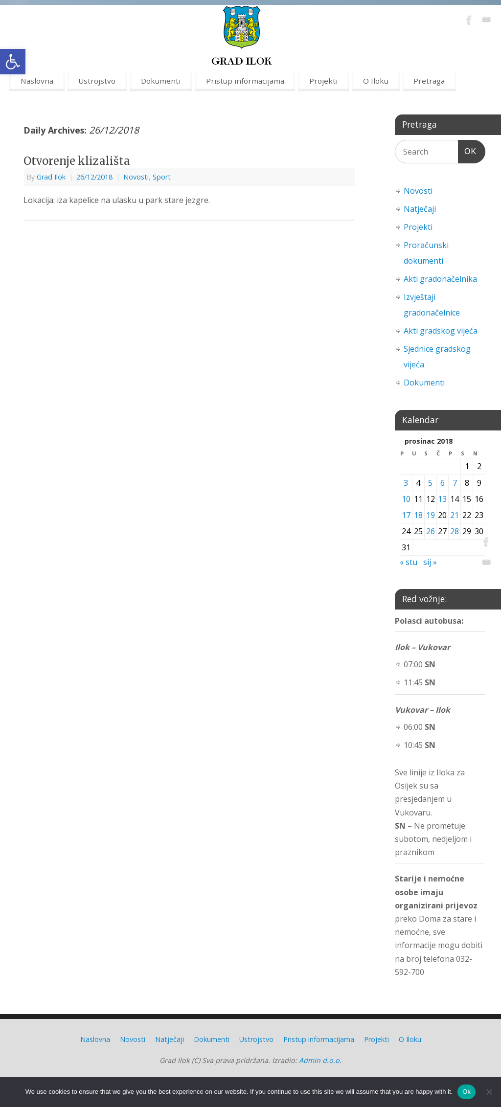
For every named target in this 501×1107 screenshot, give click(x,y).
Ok (466, 1091)
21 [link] (454, 515)
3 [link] (406, 482)
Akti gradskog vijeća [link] (441, 330)
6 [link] (442, 482)
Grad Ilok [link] (51, 176)
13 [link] (442, 499)
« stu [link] (408, 562)
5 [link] (430, 482)
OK (467, 150)
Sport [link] (162, 176)
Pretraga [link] (429, 81)
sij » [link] (430, 562)
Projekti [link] (323, 81)
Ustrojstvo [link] (96, 81)
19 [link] (430, 515)
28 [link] (454, 531)
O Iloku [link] (375, 81)
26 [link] (430, 531)
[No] (489, 1092)
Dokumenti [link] (161, 81)
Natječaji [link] (420, 208)
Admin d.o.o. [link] (320, 1060)
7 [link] (455, 482)
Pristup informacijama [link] (245, 81)
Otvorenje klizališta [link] (76, 161)
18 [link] (418, 515)
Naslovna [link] (37, 81)
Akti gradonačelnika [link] (440, 278)
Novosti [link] (136, 176)
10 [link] (406, 499)
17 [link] (406, 515)
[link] (12, 61)
